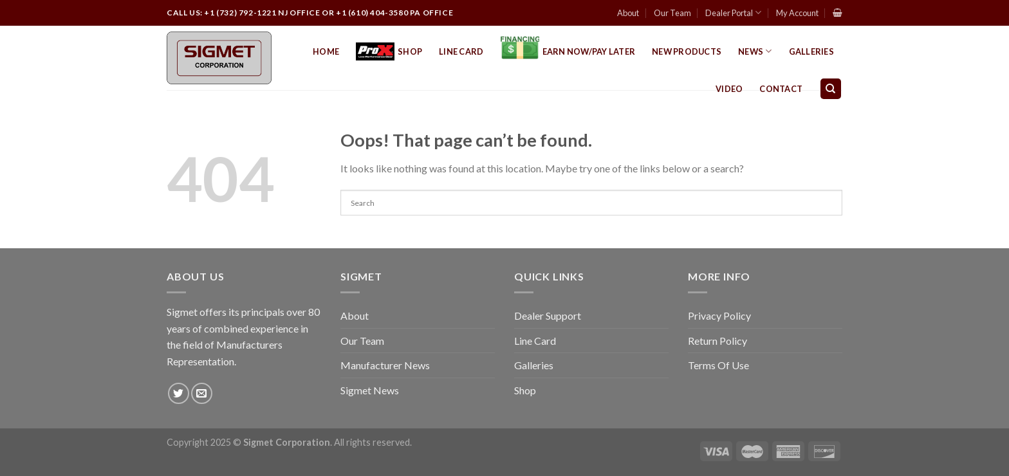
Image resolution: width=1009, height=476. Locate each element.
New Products (686, 51)
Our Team (672, 13)
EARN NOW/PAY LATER (568, 51)
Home (326, 51)
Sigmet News (369, 390)
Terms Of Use (718, 365)
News (755, 51)
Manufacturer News (385, 365)
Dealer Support (547, 315)
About (628, 13)
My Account (797, 13)
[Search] (831, 89)
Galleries (811, 51)
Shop (389, 51)
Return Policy (717, 340)
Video (729, 89)
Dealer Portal (733, 12)
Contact (780, 89)
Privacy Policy (719, 315)
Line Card (461, 51)
